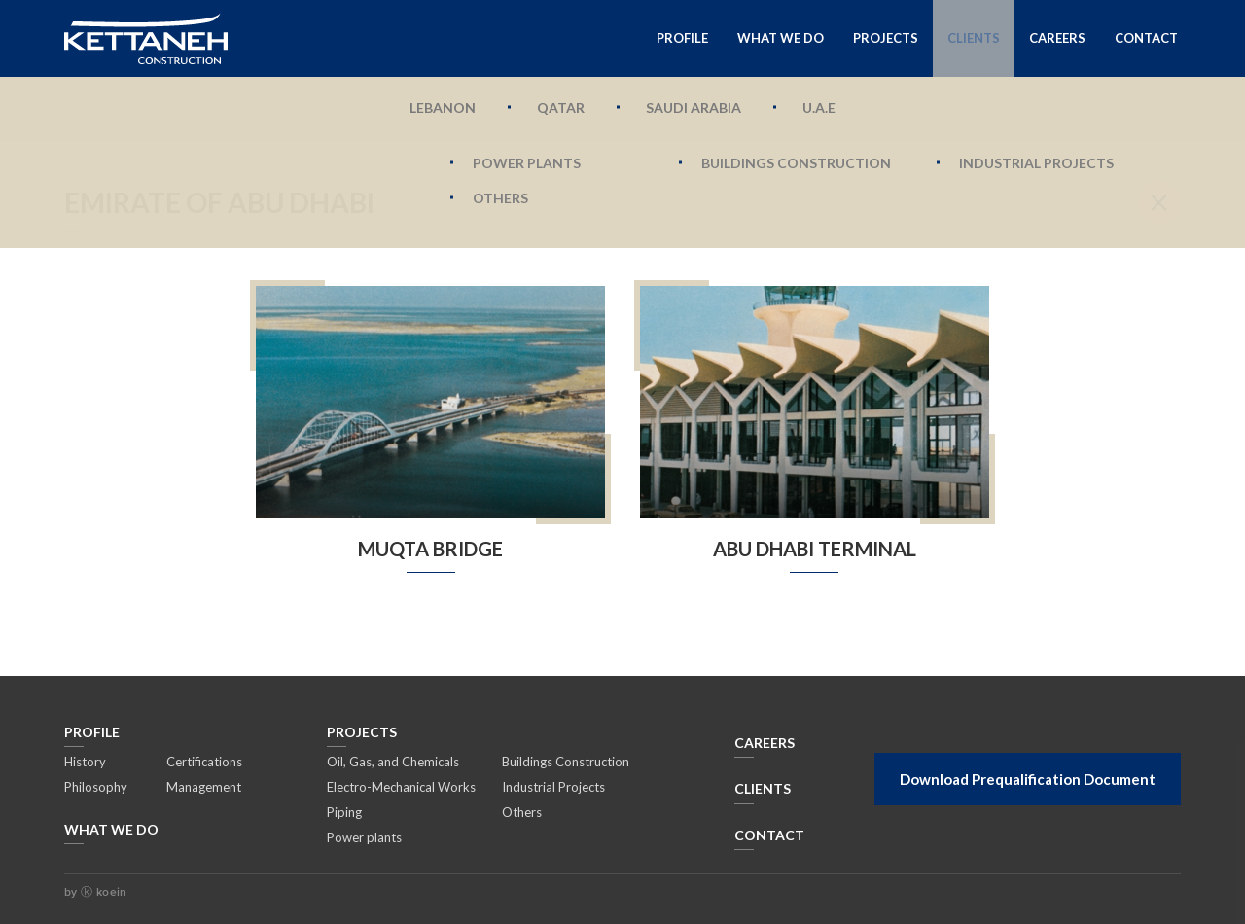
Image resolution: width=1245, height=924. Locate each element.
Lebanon (442, 107)
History (85, 761)
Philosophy (95, 787)
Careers (1057, 38)
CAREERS (764, 742)
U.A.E (819, 107)
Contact (1146, 38)
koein (109, 892)
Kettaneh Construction (146, 38)
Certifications (204, 761)
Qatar (561, 107)
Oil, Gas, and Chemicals (393, 761)
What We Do (780, 38)
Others (522, 812)
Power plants (364, 837)
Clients (973, 38)
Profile (682, 38)
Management (203, 787)
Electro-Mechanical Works (401, 787)
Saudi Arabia (693, 107)
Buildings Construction (565, 761)
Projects (885, 38)
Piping (344, 812)
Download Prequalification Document (1028, 779)
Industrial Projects (553, 787)
